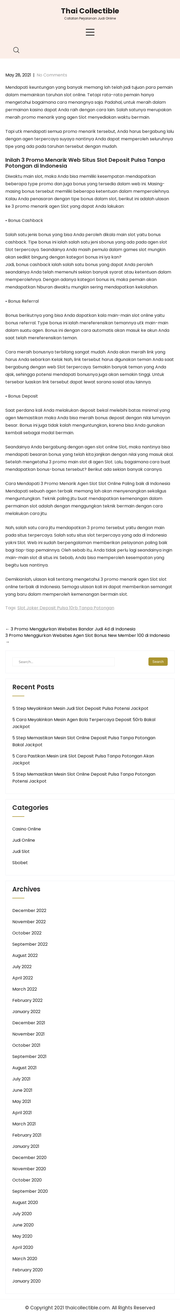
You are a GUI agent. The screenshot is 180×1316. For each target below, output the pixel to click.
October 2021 (26, 1045)
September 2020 (30, 1191)
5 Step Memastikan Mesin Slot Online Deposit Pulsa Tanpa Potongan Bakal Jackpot (83, 741)
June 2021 (22, 1090)
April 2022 (22, 978)
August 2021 (24, 1068)
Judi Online (23, 840)
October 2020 (27, 1180)
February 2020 (27, 1270)
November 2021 (28, 1034)
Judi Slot (21, 851)
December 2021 (28, 1023)
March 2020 (24, 1259)
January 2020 (26, 1281)
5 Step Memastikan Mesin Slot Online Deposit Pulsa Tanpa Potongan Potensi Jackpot (83, 777)
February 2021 (26, 1135)
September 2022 (30, 944)
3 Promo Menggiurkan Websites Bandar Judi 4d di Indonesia (70, 629)
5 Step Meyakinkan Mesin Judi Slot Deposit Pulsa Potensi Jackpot (80, 708)
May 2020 (22, 1236)
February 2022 (27, 1000)
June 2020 (23, 1225)
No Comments (52, 75)
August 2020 (25, 1202)
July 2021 (21, 1079)
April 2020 (22, 1247)
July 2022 (22, 967)
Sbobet (20, 863)
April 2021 (22, 1113)
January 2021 (25, 1146)
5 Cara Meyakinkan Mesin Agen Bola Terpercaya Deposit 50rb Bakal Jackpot (83, 723)
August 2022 (25, 955)
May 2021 (21, 1101)
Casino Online (26, 829)
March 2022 (24, 989)
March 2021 (24, 1124)
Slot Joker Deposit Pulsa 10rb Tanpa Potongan (65, 608)
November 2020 (29, 1169)
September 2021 (29, 1056)
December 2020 (29, 1158)
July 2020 (22, 1214)
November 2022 (29, 922)
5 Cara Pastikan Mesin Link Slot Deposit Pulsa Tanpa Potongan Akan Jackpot (83, 759)
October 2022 (26, 933)
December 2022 (29, 910)
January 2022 (26, 1012)
